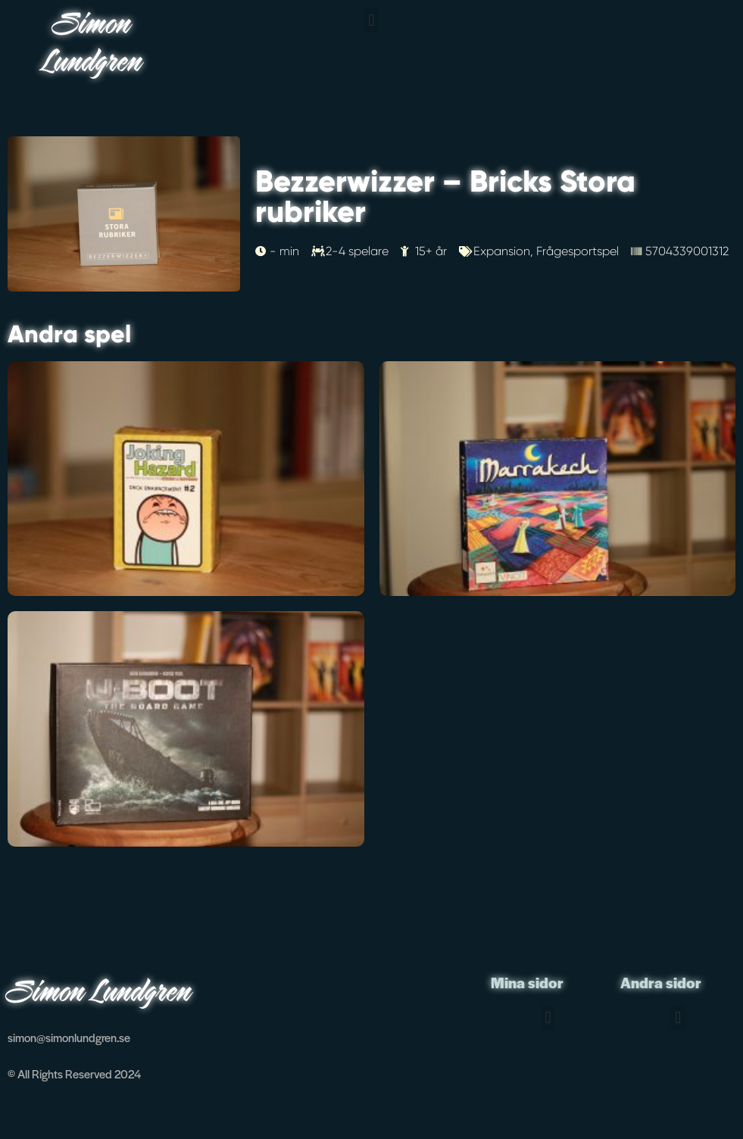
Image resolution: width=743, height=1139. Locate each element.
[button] (371, 20)
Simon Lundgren (92, 45)
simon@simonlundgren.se (69, 1037)
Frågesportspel (577, 251)
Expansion (501, 251)
